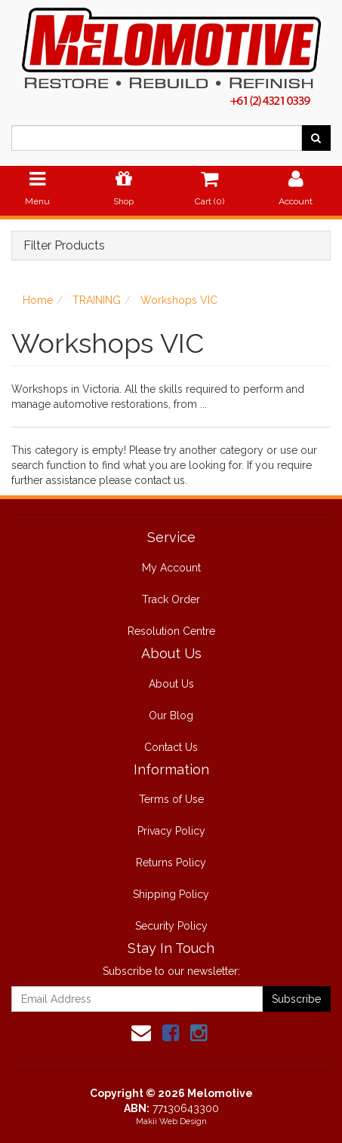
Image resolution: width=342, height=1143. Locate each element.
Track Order (171, 599)
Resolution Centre (171, 631)
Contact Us (171, 747)
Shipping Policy (171, 894)
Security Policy (171, 926)
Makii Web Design (171, 1121)
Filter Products (64, 246)
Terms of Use (171, 799)
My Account (171, 568)
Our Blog (171, 715)
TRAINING (96, 300)
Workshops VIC (178, 300)
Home (38, 300)
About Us (171, 684)
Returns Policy (171, 862)
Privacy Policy (171, 831)
